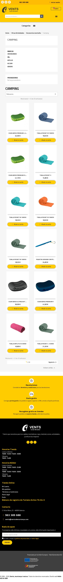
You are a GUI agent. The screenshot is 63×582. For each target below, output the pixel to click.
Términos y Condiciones (10, 492)
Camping (12, 39)
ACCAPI (9, 64)
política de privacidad (22, 538)
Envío (4, 497)
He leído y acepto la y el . (20, 538)
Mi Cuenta (5, 486)
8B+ (8, 57)
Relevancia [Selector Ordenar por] (32, 94)
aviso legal (35, 538)
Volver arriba (49, 367)
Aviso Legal (6, 494)
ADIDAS (10, 67)
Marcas (10, 51)
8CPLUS (10, 60)
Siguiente (52, 362)
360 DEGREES (12, 54)
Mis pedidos (6, 489)
